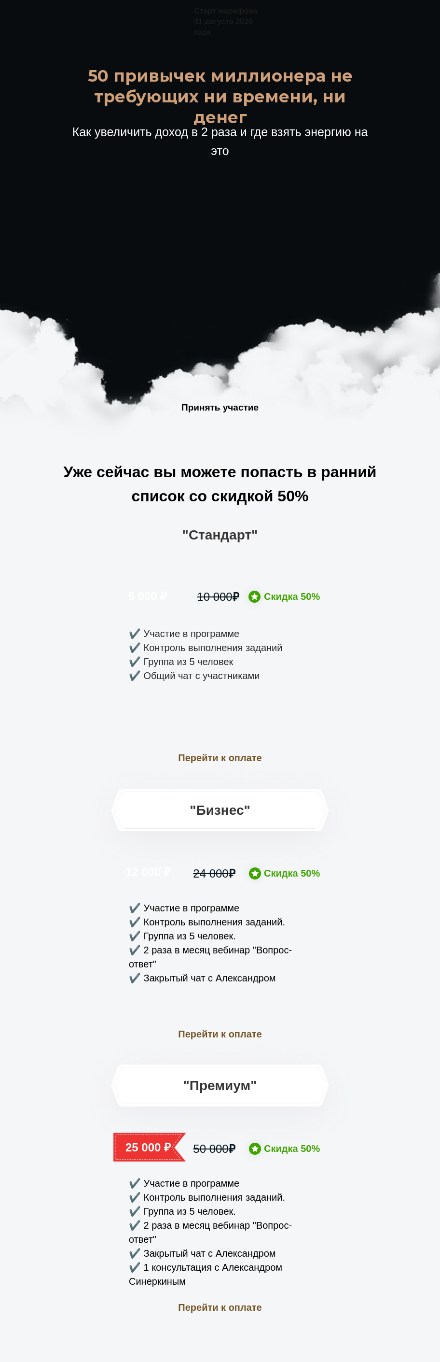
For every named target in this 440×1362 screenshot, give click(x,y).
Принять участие (220, 407)
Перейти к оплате (219, 757)
